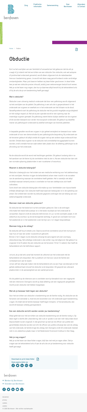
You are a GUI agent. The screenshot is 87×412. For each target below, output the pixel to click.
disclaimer (5, 397)
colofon (4, 406)
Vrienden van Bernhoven (14, 384)
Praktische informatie (37, 6)
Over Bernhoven (68, 6)
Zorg (26, 5)
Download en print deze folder (25, 359)
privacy (4, 400)
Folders (18, 48)
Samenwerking (52, 5)
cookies (4, 403)
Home (11, 48)
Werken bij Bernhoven (13, 381)
